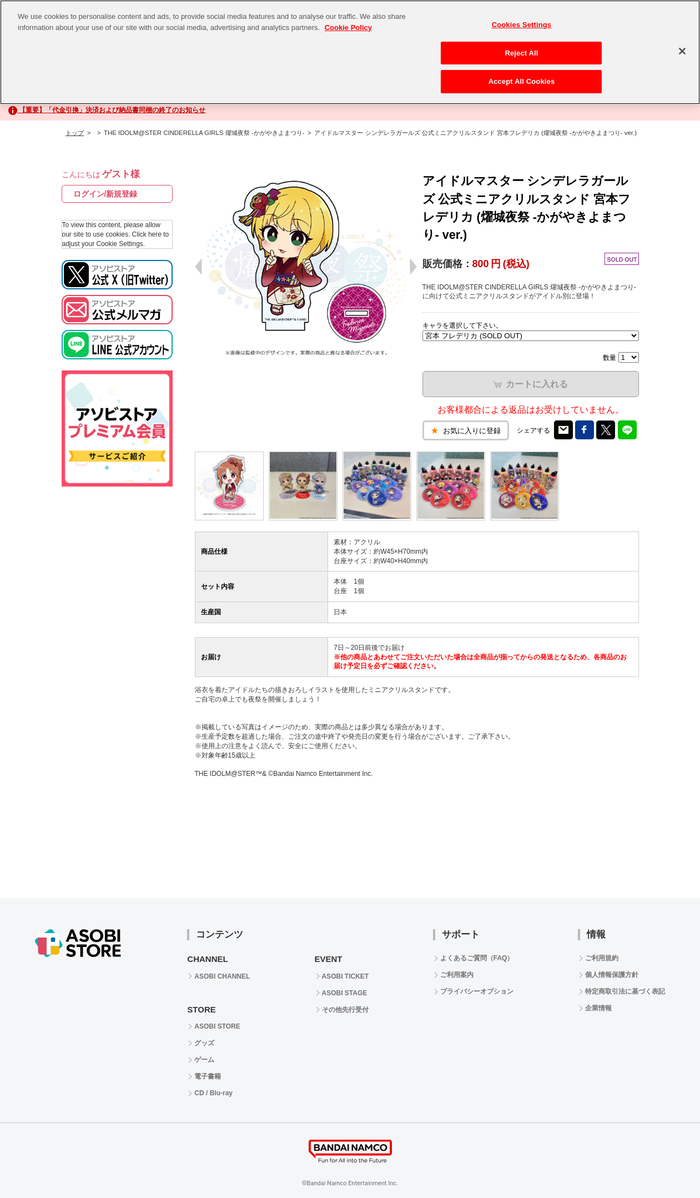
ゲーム (204, 1060)
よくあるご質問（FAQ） (477, 958)
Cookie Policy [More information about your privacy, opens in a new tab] (348, 27)
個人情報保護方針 (611, 975)
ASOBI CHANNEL (222, 976)
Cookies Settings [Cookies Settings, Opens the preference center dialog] (522, 25)
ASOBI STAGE (344, 993)
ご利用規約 (601, 958)
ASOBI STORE (217, 1026)
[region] (350, 52)
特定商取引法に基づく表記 (625, 991)
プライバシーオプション (476, 991)
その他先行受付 (345, 1010)
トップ (75, 132)
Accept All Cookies (522, 81)
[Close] (682, 51)
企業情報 (598, 1008)
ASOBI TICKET (345, 976)
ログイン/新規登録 (105, 193)
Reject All (521, 53)
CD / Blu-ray (213, 1093)
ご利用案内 (457, 975)
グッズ (204, 1043)
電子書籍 (207, 1076)
